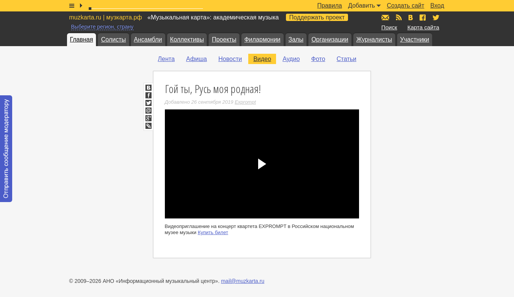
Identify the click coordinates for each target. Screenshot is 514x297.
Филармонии (262, 39)
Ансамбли (148, 39)
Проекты (224, 39)
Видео (262, 59)
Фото (318, 59)
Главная (81, 39)
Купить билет (213, 232)
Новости (230, 59)
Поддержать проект (317, 17)
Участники (414, 39)
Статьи (346, 59)
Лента (166, 59)
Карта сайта (423, 27)
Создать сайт (405, 5)
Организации (329, 39)
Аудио (291, 59)
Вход (437, 5)
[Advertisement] (427, 130)
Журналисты (374, 39)
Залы (296, 39)
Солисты (113, 39)
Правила (329, 5)
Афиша (196, 59)
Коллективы (187, 39)
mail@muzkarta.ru (242, 281)
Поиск (389, 27)
